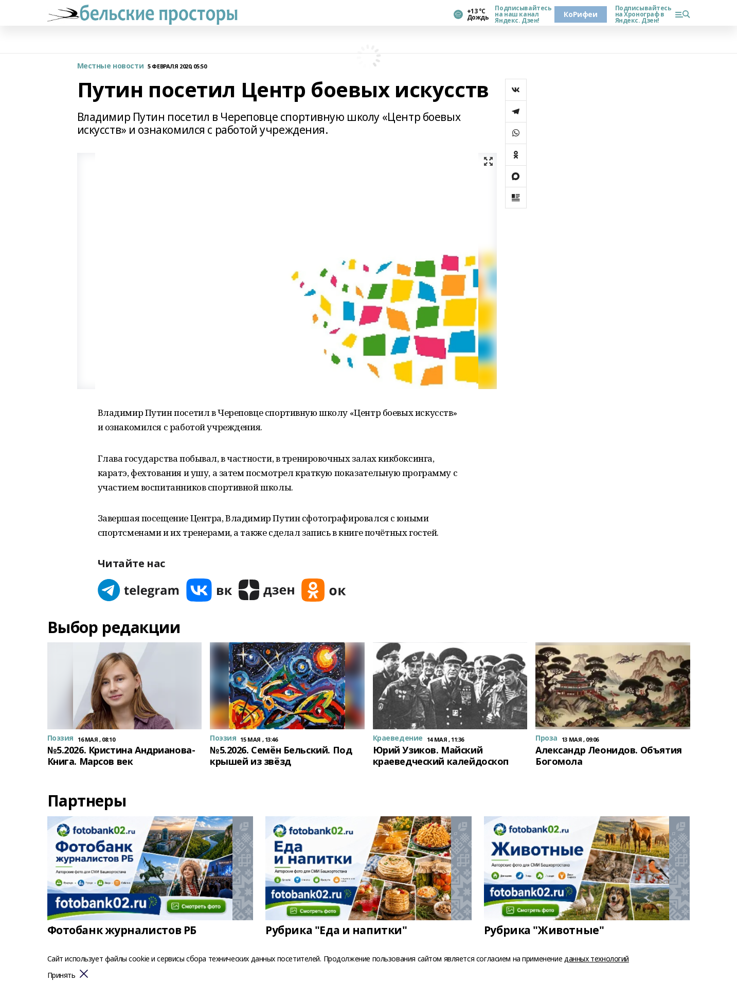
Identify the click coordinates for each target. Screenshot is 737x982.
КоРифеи (580, 14)
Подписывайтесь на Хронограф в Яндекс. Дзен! (641, 14)
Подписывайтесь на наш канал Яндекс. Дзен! (520, 14)
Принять (61, 975)
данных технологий (596, 958)
